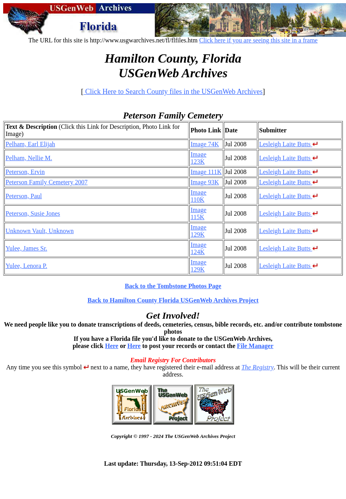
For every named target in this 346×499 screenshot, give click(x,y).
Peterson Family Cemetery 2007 (47, 182)
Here (111, 345)
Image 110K (198, 196)
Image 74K (204, 144)
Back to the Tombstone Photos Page (173, 286)
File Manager (255, 345)
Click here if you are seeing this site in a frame (258, 40)
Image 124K (198, 248)
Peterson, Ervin (25, 171)
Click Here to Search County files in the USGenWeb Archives (172, 92)
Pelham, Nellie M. (29, 158)
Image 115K (198, 213)
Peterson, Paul (24, 196)
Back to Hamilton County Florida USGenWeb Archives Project (173, 300)
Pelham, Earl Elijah (30, 144)
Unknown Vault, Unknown (40, 231)
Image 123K (198, 158)
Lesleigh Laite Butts (288, 144)
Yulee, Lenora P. (26, 265)
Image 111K (205, 171)
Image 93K (204, 182)
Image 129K (198, 231)
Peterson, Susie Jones (33, 213)
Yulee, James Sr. (26, 248)
